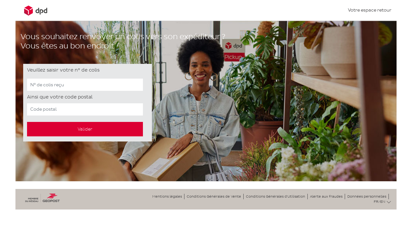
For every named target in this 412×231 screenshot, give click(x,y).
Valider (85, 129)
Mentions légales (167, 196)
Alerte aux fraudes (326, 196)
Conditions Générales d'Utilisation (275, 196)
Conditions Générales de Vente (214, 196)
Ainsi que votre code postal (59, 97)
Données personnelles (366, 196)
